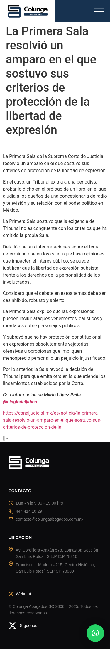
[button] (95, 633)
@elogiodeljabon (20, 402)
